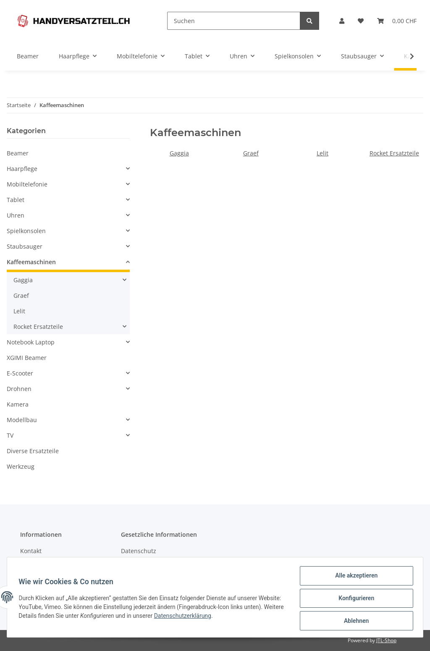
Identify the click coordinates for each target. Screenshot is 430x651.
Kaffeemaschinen (31, 262)
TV (10, 435)
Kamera (18, 404)
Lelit (322, 153)
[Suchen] (233, 21)
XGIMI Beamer (27, 358)
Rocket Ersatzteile (394, 153)
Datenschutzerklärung (225, 617)
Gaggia (179, 153)
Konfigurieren (354, 599)
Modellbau (22, 420)
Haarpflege (22, 169)
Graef (251, 153)
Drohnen (19, 389)
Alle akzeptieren (354, 577)
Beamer (18, 153)
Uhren (15, 215)
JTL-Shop (386, 640)
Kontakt (31, 551)
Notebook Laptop (31, 342)
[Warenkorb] (396, 20)
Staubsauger (24, 246)
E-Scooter (20, 373)
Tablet (15, 200)
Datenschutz (138, 551)
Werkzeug (20, 466)
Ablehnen (354, 621)
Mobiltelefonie (27, 184)
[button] (342, 20)
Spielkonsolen (26, 231)
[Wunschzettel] (360, 20)
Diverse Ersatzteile (33, 451)
